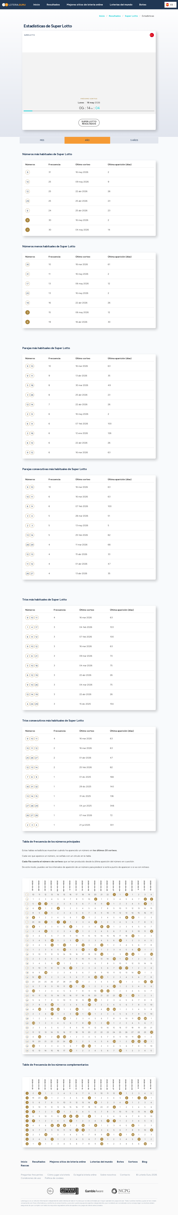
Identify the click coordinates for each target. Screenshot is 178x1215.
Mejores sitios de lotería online (85, 4)
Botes (142, 4)
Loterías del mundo (121, 4)
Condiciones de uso (31, 1178)
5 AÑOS (134, 140)
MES (42, 140)
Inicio (102, 16)
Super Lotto (131, 16)
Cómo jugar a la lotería (58, 1174)
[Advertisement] (89, 74)
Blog (144, 1161)
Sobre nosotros (108, 1174)
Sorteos (133, 1161)
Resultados (115, 16)
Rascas (25, 1165)
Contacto (125, 1174)
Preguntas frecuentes (32, 1174)
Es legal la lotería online (85, 1174)
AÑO (87, 140)
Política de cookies (54, 1178)
